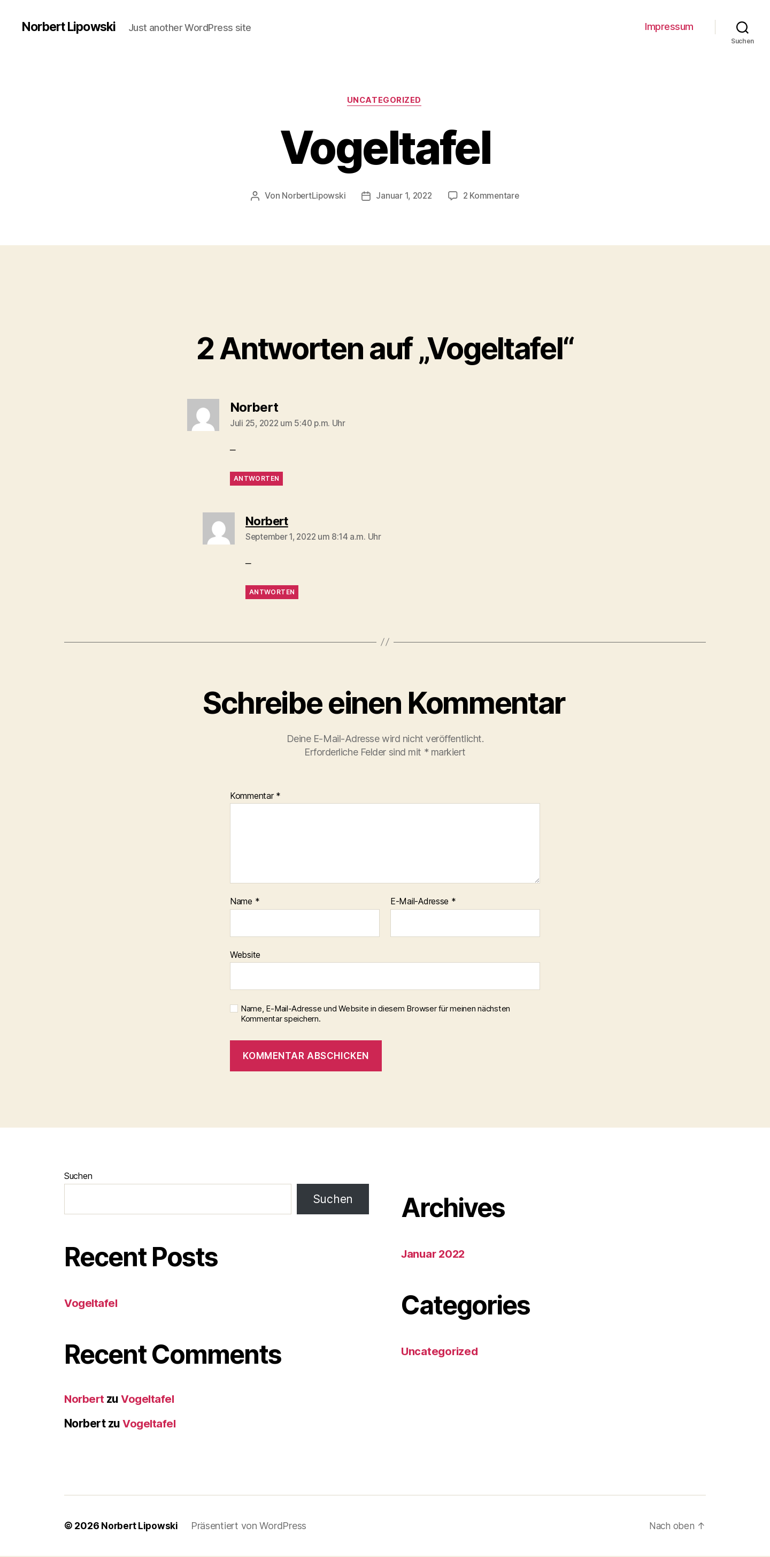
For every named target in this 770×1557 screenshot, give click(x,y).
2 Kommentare (493, 196)
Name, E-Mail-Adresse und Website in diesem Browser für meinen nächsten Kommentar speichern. (375, 1015)
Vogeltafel (91, 1304)
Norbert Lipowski (71, 26)
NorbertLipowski (312, 196)
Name (244, 903)
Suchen (78, 1176)
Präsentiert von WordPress (250, 1526)
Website (245, 955)
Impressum (669, 26)
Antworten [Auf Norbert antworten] (256, 479)
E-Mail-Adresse (423, 903)
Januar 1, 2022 (404, 196)
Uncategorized (385, 101)
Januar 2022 (434, 1254)
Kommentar (255, 797)
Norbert (84, 1400)
